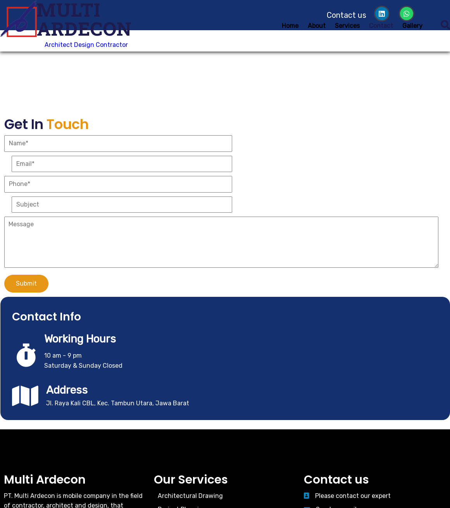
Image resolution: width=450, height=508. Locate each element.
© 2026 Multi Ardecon (225, 459)
